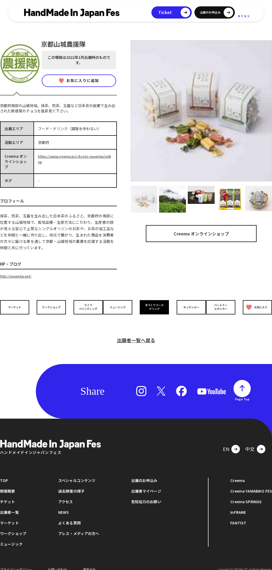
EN (226, 441)
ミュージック (118, 306)
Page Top (242, 391)
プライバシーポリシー (16, 562)
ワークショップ (50, 306)
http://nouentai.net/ (18, 276)
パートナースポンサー (222, 306)
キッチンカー (187, 306)
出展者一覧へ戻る (136, 332)
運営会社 (89, 562)
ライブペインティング (85, 306)
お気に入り (255, 306)
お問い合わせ (57, 562)
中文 (250, 441)
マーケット (16, 306)
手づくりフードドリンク (153, 306)
